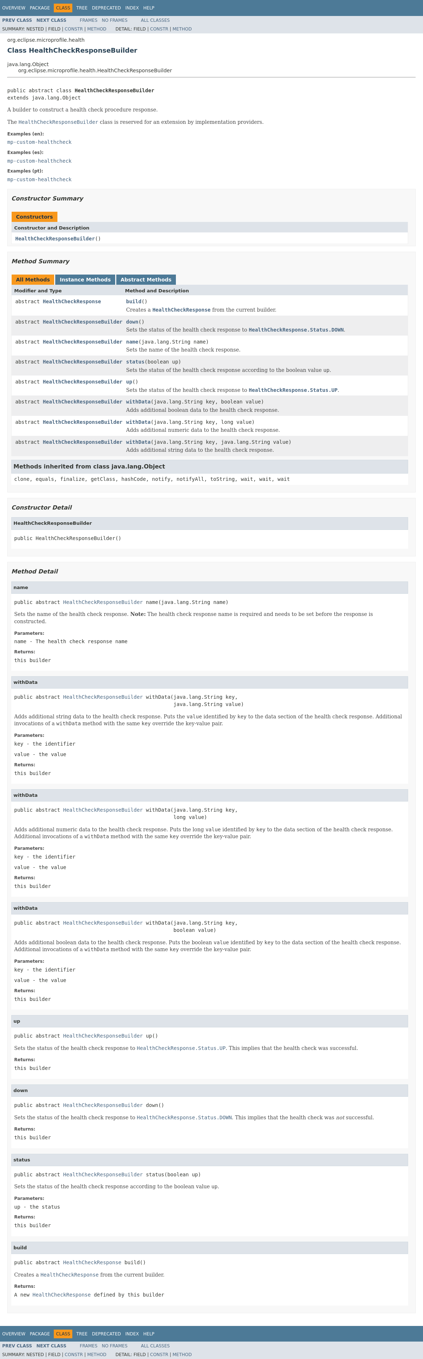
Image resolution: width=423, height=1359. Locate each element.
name (132, 342)
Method (96, 29)
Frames (89, 20)
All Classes (155, 20)
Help (148, 8)
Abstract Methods (146, 280)
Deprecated (106, 8)
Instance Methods (85, 280)
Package (40, 8)
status (135, 362)
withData (138, 402)
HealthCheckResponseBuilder (55, 239)
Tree (82, 8)
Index (132, 8)
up (129, 382)
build (133, 301)
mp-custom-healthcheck (39, 142)
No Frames (115, 20)
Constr (74, 29)
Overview (13, 8)
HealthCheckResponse (72, 301)
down (132, 322)
